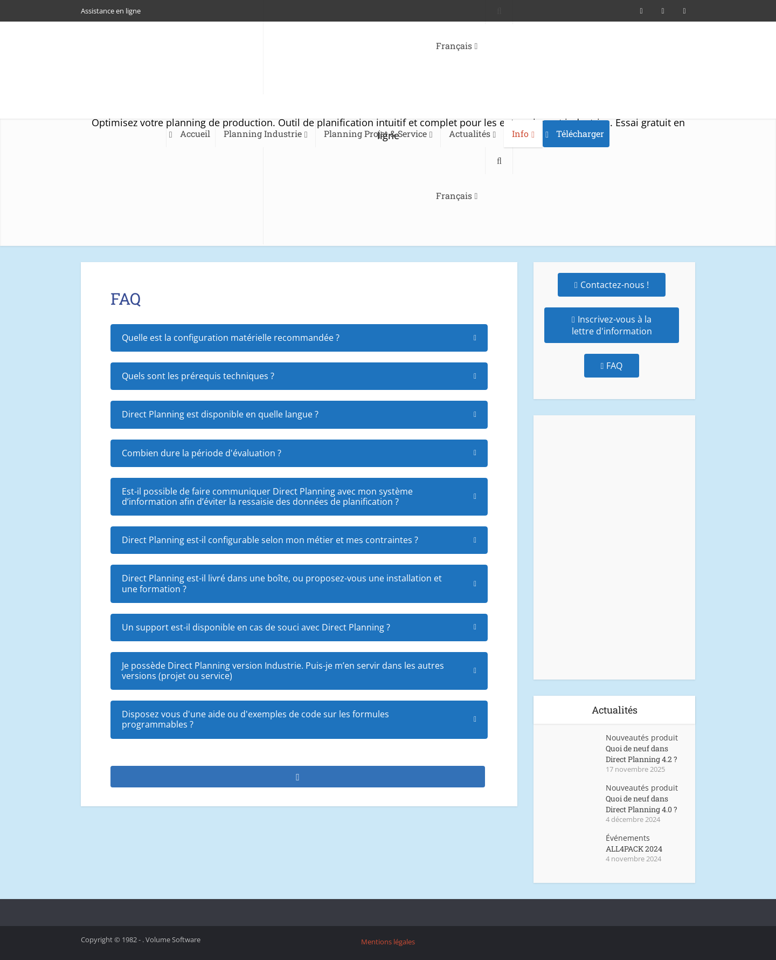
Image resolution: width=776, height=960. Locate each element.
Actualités (469, 133)
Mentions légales (388, 942)
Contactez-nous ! (611, 285)
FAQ (612, 366)
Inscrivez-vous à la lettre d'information (612, 325)
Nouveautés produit (642, 737)
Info (520, 133)
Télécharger (580, 133)
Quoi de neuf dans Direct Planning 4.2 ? (641, 753)
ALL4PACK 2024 (634, 849)
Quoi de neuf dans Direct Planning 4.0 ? (641, 803)
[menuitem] (375, 195)
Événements (628, 838)
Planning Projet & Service (375, 133)
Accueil (195, 133)
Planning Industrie (263, 133)
